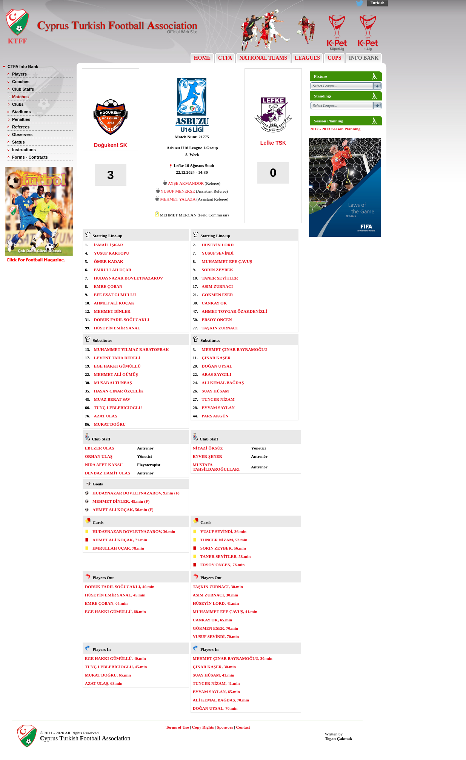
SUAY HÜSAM (215, 391)
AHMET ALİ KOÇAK (114, 303)
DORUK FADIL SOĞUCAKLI (121, 319)
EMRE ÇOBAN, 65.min (106, 603)
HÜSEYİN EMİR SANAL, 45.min (115, 595)
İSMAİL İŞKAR (108, 245)
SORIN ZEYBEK (217, 269)
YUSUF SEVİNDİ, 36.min (223, 531)
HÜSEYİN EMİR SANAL (117, 328)
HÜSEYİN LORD (218, 245)
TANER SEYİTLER (220, 278)
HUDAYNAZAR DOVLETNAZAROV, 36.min (133, 531)
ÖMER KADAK (108, 261)
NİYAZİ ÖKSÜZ (208, 448)
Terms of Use (177, 727)
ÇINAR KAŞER (216, 357)
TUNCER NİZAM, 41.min (216, 683)
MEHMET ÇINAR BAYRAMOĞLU (235, 349)
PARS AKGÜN (215, 416)
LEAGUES (307, 58)
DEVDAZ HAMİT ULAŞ (107, 473)
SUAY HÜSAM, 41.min (213, 675)
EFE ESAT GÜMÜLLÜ (115, 294)
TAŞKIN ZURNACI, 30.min (218, 586)
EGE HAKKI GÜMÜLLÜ (117, 366)
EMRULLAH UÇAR (112, 269)
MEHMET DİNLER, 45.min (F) (120, 501)
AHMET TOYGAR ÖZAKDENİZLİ (235, 311)
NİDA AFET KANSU (104, 464)
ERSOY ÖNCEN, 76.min (222, 564)
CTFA (225, 58)
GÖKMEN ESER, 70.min (215, 628)
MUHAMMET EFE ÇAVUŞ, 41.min (225, 611)
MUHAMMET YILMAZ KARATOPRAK (131, 349)
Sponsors (225, 727)
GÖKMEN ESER (217, 294)
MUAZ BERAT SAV (112, 399)
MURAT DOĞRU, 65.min (108, 675)
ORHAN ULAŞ (98, 456)
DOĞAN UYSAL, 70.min (215, 708)
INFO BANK (364, 58)
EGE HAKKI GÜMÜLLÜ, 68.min (115, 611)
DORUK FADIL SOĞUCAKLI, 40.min (119, 586)
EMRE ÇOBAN (108, 286)
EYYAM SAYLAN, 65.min (216, 691)
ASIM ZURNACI (217, 286)
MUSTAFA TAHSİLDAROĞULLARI (216, 466)
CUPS (334, 58)
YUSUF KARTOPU (111, 253)
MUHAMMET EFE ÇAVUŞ (227, 261)
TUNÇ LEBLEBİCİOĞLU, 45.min (116, 666)
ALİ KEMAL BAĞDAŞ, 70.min (221, 700)
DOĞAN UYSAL (217, 366)
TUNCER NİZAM (218, 399)
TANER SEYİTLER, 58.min (225, 556)
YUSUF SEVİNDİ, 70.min (216, 636)
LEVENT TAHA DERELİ (117, 357)
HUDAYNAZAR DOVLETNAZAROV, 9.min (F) (136, 493)
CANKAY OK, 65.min (212, 620)
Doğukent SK (110, 145)
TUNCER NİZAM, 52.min (224, 540)
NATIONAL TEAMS (263, 58)
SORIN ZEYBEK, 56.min (223, 548)
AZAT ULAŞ (105, 416)
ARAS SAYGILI (216, 374)
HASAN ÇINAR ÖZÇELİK (118, 391)
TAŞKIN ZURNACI (220, 328)
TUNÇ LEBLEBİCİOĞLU (118, 407)
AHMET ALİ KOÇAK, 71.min (119, 540)
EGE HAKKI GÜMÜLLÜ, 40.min (115, 658)
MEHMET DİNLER (112, 311)
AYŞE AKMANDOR (186, 183)
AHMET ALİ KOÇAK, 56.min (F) (123, 509)
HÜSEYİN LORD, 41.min (216, 603)
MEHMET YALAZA (177, 199)
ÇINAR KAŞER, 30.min (214, 666)
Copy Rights (203, 727)
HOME (202, 58)
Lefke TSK (273, 143)
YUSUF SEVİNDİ (218, 253)
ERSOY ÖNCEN (217, 319)
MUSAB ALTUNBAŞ (113, 382)
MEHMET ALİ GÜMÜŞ (116, 374)
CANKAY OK (214, 303)
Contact (243, 727)
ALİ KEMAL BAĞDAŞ (223, 382)
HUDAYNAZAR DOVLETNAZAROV (128, 278)
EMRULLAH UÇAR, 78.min (118, 548)
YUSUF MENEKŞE (178, 191)
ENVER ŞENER (207, 456)
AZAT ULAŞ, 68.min (103, 683)
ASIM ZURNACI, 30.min (215, 595)
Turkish (377, 2)
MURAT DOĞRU (110, 424)
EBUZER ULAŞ (99, 448)
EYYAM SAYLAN (218, 407)
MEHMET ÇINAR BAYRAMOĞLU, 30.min (232, 658)
